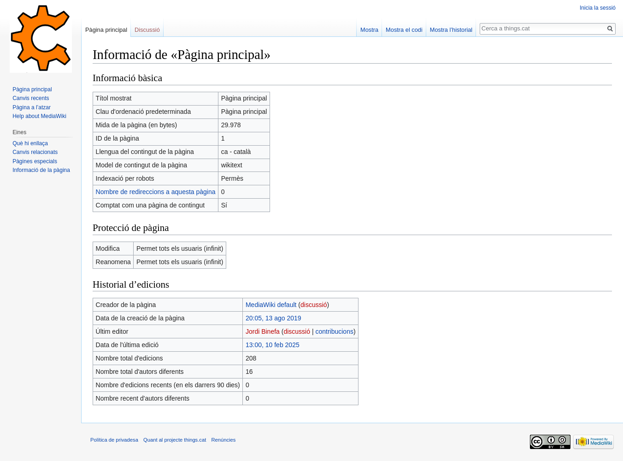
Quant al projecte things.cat (174, 440)
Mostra (369, 29)
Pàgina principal (106, 29)
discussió (313, 304)
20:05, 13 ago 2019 (273, 318)
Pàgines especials (34, 161)
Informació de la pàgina (41, 170)
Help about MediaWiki (39, 116)
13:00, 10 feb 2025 (273, 345)
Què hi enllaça (30, 143)
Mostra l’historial (451, 29)
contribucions (334, 331)
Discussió (147, 29)
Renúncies (223, 440)
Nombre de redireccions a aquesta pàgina (156, 191)
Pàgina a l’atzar (31, 107)
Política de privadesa (114, 440)
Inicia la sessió (598, 8)
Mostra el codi (404, 29)
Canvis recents (30, 98)
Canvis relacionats (35, 152)
